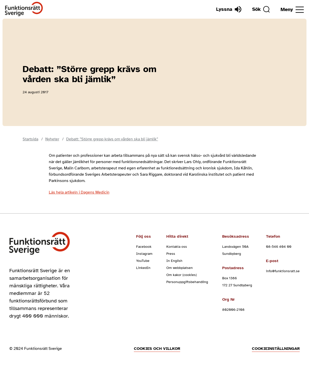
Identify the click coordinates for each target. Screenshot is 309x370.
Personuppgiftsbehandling (187, 282)
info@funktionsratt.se (283, 271)
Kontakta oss (176, 246)
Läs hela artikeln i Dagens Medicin (79, 192)
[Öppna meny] (292, 10)
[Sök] (261, 9)
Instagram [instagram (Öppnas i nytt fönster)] (144, 254)
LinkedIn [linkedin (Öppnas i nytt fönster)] (143, 268)
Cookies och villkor (157, 348)
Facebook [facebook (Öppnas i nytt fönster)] (143, 246)
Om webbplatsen (179, 268)
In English (174, 261)
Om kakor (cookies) (181, 275)
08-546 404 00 (278, 246)
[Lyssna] (228, 9)
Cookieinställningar (276, 348)
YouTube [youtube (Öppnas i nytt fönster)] (142, 261)
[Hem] (24, 9)
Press (170, 254)
